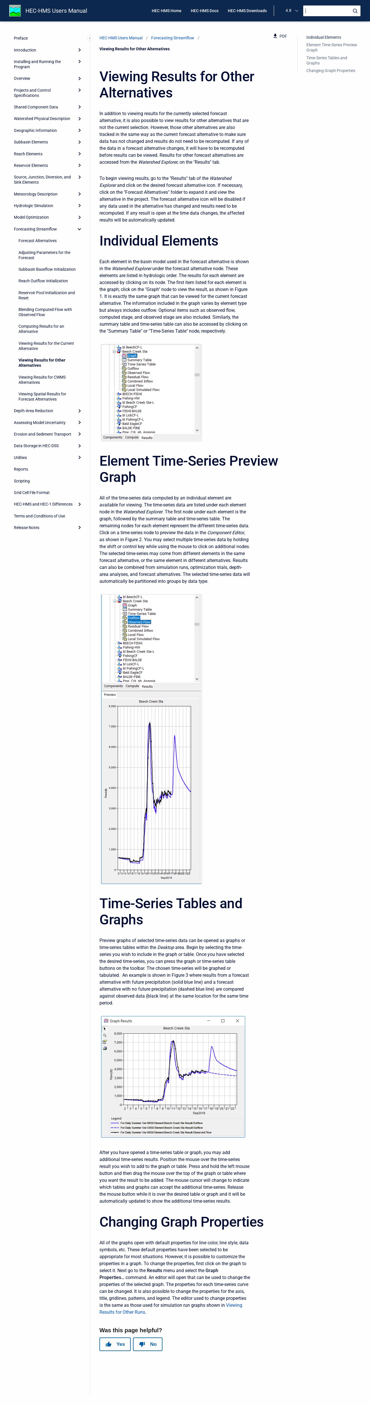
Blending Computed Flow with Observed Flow (45, 312)
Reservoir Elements (31, 165)
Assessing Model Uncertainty (40, 422)
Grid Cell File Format (32, 492)
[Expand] (79, 50)
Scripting (22, 481)
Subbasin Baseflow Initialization (47, 269)
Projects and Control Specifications (32, 93)
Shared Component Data (36, 107)
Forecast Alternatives (37, 240)
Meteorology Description (36, 194)
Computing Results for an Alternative (41, 329)
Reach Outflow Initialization (43, 281)
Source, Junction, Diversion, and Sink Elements (42, 180)
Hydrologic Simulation (33, 205)
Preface (21, 38)
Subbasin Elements (31, 142)
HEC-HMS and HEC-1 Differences (43, 504)
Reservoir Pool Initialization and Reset (46, 295)
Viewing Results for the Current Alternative (46, 346)
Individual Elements (323, 37)
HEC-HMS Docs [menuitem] (205, 10)
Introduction (25, 50)
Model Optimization (31, 217)
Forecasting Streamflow (35, 229)
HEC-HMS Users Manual (56, 10)
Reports (21, 469)
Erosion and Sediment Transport (42, 434)
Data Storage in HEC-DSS (36, 445)
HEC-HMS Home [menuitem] (167, 10)
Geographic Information (35, 130)
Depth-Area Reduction (33, 410)
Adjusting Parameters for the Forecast (44, 255)
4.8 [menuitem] (288, 10)
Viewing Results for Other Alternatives (41, 363)
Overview (22, 78)
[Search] (332, 10)
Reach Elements (28, 154)
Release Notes (26, 527)
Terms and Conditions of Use (39, 516)
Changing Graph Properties (330, 70)
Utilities (20, 457)
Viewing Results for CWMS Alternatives (42, 380)
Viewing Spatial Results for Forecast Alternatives (42, 396)
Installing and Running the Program (37, 64)
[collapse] (79, 229)
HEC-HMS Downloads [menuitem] (247, 10)
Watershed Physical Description (42, 118)
